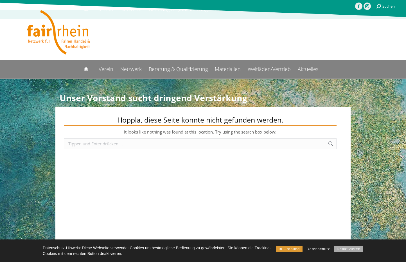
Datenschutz (318, 249)
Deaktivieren (348, 249)
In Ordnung (289, 249)
